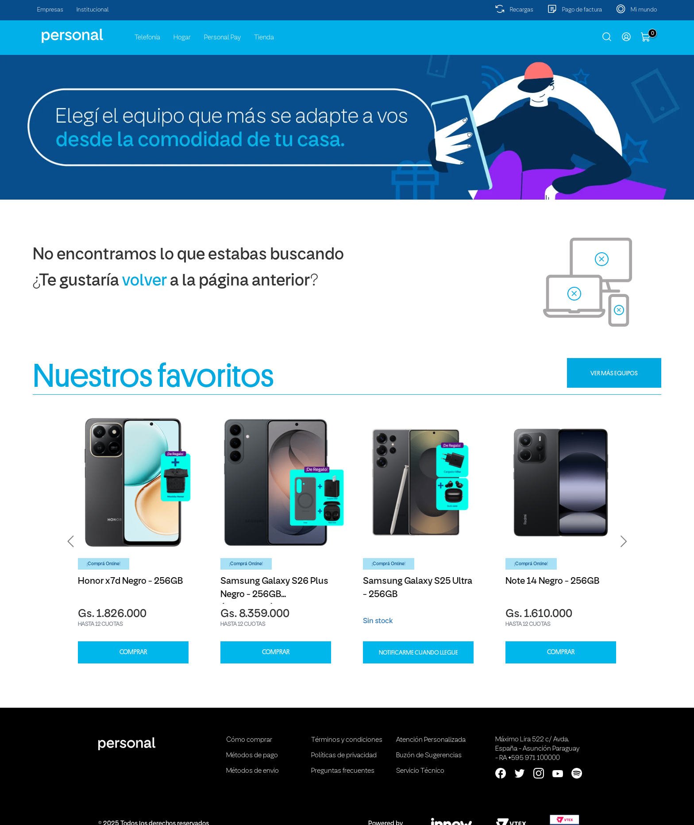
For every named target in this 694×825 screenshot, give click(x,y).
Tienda (264, 38)
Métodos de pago (252, 755)
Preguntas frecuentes (342, 771)
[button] (71, 541)
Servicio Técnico (420, 771)
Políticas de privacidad (344, 755)
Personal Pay (222, 38)
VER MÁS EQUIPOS (614, 373)
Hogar (182, 38)
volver (144, 281)
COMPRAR (133, 652)
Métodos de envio (252, 771)
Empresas (50, 10)
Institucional (93, 10)
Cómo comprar (249, 740)
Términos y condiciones (346, 740)
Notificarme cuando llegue (418, 652)
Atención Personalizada (431, 740)
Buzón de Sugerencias (429, 755)
